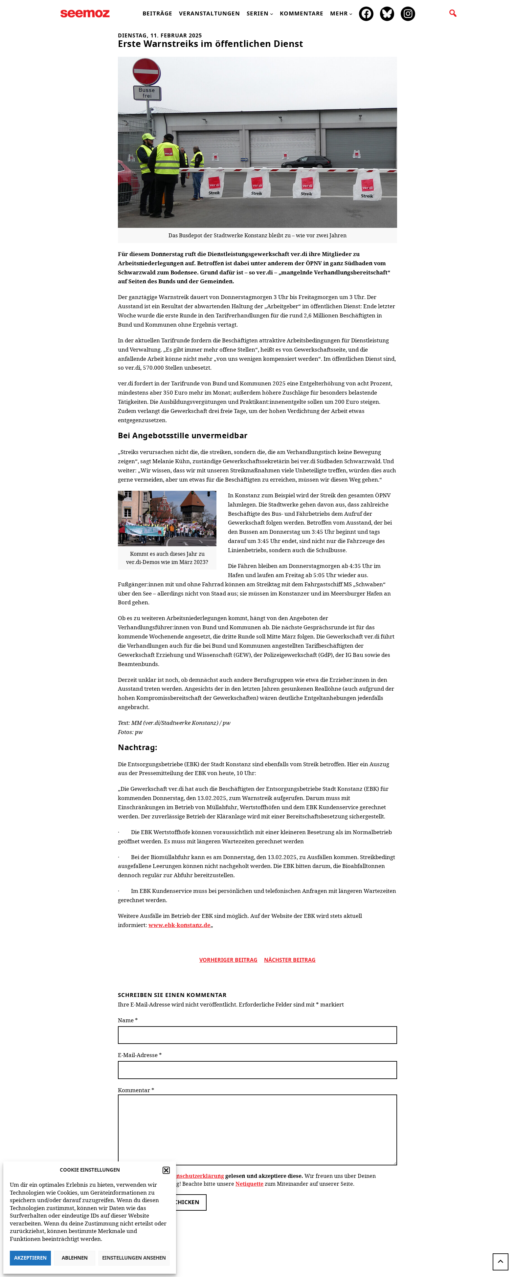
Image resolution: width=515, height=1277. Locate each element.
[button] (166, 1170)
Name (128, 1020)
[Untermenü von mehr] (350, 13)
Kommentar (136, 1090)
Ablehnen (75, 1258)
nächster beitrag (290, 960)
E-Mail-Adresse (140, 1055)
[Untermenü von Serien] (271, 13)
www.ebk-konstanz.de (179, 925)
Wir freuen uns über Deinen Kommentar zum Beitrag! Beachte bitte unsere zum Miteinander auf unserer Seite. (246, 1179)
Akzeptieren (30, 1258)
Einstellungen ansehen (134, 1258)
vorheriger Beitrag (228, 960)
